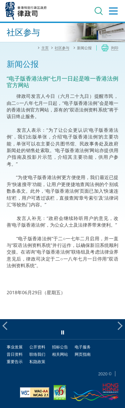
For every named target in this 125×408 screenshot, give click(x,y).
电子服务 (83, 347)
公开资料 (37, 347)
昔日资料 (15, 354)
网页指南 (83, 354)
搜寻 (99, 11)
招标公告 (60, 347)
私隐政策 (37, 361)
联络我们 (37, 354)
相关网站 (60, 354)
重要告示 (15, 361)
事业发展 (15, 347)
